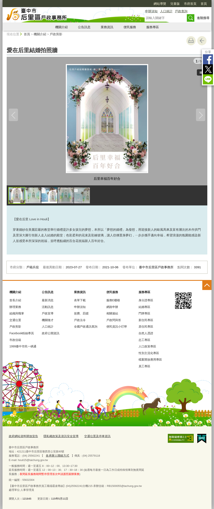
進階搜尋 (203, 18)
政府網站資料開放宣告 (22, 437)
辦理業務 (15, 308)
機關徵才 (48, 321)
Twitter (208, 69)
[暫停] (201, 71)
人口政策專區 (147, 347)
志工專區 (144, 341)
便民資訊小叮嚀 (116, 328)
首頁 (204, 3)
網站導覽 (160, 3)
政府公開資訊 (50, 334)
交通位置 (15, 321)
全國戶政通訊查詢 (85, 328)
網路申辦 (112, 308)
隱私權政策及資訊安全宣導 (57, 437)
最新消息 (48, 301)
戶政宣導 (48, 315)
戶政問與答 (113, 321)
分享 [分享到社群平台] (208, 51)
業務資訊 (107, 27)
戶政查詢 (181, 11)
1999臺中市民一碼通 (22, 347)
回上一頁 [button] (201, 40)
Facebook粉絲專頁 (21, 334)
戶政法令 (80, 321)
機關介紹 (61, 27)
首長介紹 (15, 301)
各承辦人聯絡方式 (56, 456)
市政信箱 (15, 341)
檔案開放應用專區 (150, 361)
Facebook (208, 59)
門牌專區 (144, 315)
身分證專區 (146, 301)
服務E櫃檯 (113, 301)
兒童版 (175, 3)
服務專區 (152, 27)
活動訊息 (48, 308)
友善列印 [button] (191, 40)
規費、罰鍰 (81, 315)
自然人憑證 (146, 334)
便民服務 (130, 27)
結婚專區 (144, 308)
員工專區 (144, 367)
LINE (208, 79)
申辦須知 (151, 11)
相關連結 (112, 315)
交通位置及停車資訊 (92, 437)
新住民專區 (146, 321)
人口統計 (166, 11)
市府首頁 (190, 3)
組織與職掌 (16, 315)
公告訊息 (84, 27)
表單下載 (80, 301)
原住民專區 (146, 328)
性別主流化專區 (149, 354)
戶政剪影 (56, 34)
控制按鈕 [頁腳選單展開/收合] (206, 286)
